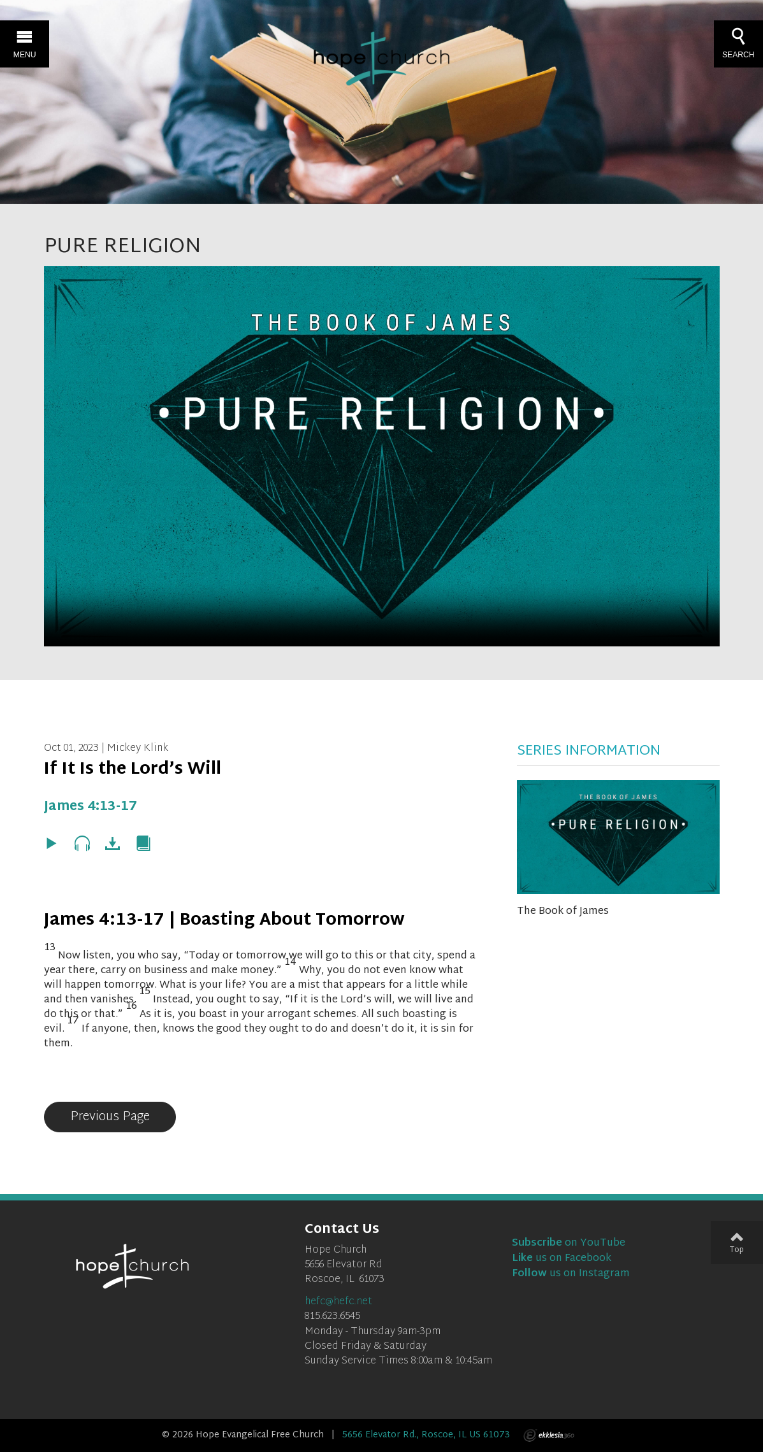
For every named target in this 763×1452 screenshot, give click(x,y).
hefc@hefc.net (338, 1302)
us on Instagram (571, 1274)
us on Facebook (561, 1258)
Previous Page (110, 1117)
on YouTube (568, 1243)
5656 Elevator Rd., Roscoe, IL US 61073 (426, 1435)
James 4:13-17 (90, 806)
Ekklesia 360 (548, 1435)
